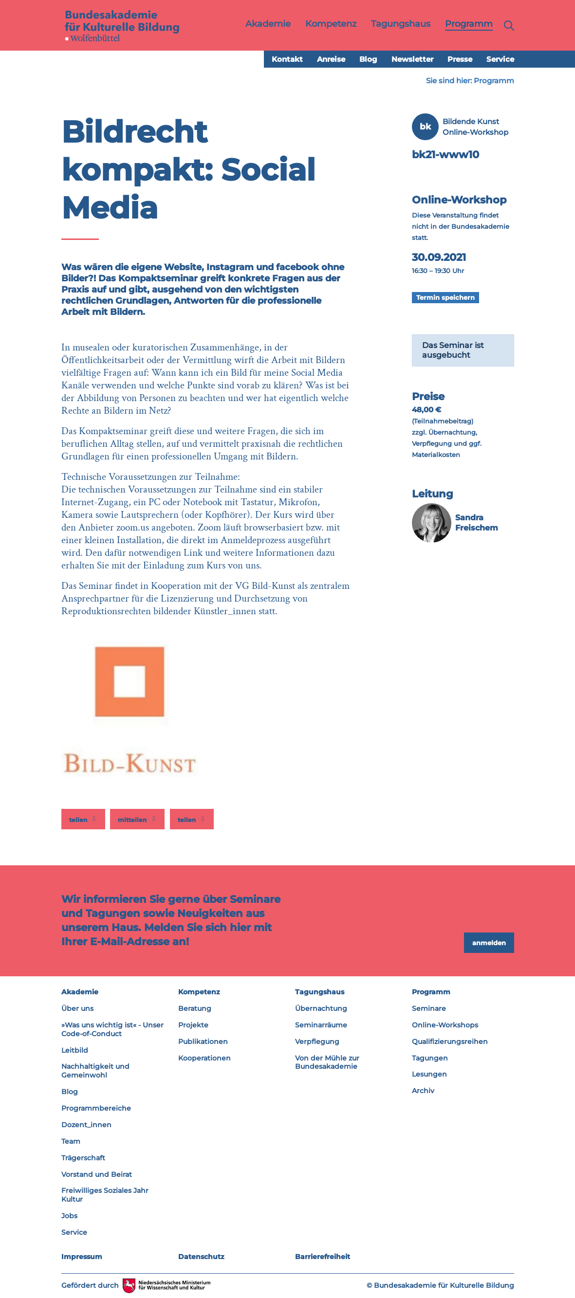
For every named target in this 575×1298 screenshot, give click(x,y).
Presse (459, 59)
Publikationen (203, 1041)
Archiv (423, 1090)
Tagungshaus (319, 991)
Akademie (79, 991)
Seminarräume (321, 1025)
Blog (368, 59)
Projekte (193, 1025)
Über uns (77, 1008)
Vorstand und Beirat (96, 1174)
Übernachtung (321, 1008)
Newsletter (412, 59)
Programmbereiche (96, 1108)
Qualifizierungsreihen (450, 1041)
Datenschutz (201, 1256)
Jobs (69, 1215)
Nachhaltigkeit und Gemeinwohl (95, 1070)
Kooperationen (204, 1058)
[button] (83, 819)
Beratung (194, 1008)
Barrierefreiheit (322, 1256)
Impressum (81, 1256)
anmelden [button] (489, 943)
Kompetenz (199, 991)
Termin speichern (445, 297)
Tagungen (430, 1058)
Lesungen (429, 1074)
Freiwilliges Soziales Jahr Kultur (104, 1195)
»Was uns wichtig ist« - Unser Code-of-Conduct (112, 1029)
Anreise (331, 59)
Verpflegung (317, 1041)
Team (70, 1141)
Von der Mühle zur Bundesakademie (327, 1062)
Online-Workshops (445, 1025)
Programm (494, 80)
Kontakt (287, 59)
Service (500, 59)
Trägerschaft (83, 1157)
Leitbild (74, 1050)
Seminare (429, 1008)
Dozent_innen (86, 1124)
